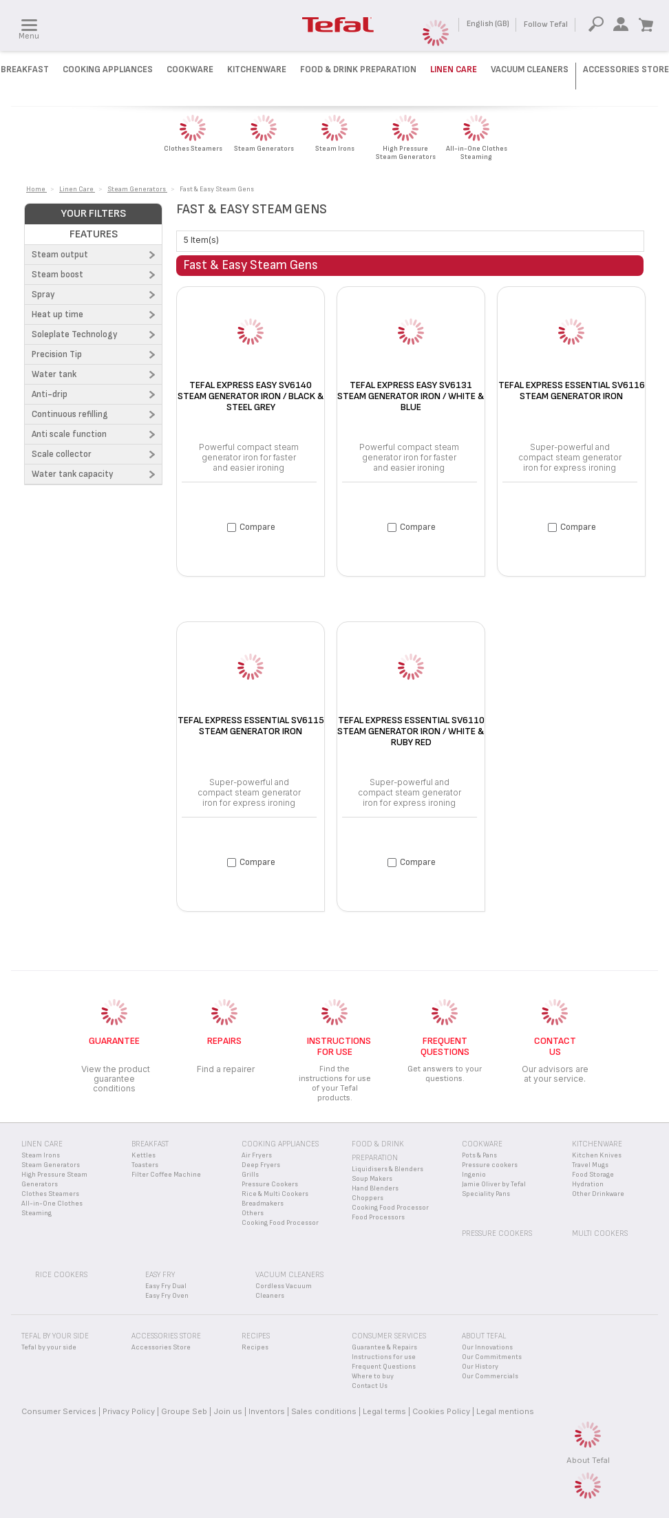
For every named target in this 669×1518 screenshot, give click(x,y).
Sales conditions (324, 1411)
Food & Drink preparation (358, 69)
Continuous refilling (70, 414)
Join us (227, 1411)
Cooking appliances (280, 1144)
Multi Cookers (600, 1233)
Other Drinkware (598, 1194)
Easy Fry (160, 1274)
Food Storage (593, 1174)
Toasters (144, 1165)
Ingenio (474, 1174)
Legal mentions (505, 1411)
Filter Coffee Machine (166, 1174)
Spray (43, 294)
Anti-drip (49, 394)
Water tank (54, 374)
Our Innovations (487, 1347)
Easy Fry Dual (166, 1286)
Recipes (255, 1347)
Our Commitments (492, 1357)
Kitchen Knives (597, 1155)
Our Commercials (490, 1376)
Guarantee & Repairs (384, 1347)
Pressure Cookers (270, 1184)
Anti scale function (69, 434)
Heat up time (57, 314)
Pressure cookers (490, 1165)
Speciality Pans (486, 1194)
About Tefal (588, 1460)
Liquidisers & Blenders (387, 1169)
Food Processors (378, 1217)
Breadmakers (263, 1203)
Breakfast (25, 69)
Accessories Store (626, 69)
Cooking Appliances (108, 69)
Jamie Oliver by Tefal (494, 1184)
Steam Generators (50, 1165)
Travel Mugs (590, 1165)
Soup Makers (372, 1179)
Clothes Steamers (50, 1194)
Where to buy (373, 1376)
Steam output (60, 254)
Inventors (266, 1411)
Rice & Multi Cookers (275, 1194)
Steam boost (57, 274)
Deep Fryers (261, 1165)
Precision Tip (57, 354)
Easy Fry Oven (167, 1296)
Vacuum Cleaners (530, 69)
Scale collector (62, 454)
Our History (480, 1366)
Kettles (143, 1155)
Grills (250, 1174)
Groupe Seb (184, 1411)
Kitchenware (256, 69)
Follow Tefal (546, 24)
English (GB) (488, 24)
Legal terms (384, 1411)
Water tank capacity (73, 474)
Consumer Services (58, 1411)
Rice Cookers (61, 1274)
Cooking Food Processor (280, 1223)
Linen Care (453, 69)
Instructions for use (384, 1357)
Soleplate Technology (75, 334)
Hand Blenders (375, 1188)
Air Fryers (257, 1155)
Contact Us (369, 1386)
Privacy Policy (129, 1411)
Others (253, 1213)
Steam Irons (40, 1155)
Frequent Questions (384, 1366)
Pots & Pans (479, 1155)
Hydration (588, 1184)
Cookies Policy (441, 1411)
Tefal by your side (48, 1347)
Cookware (190, 69)
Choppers (367, 1198)
